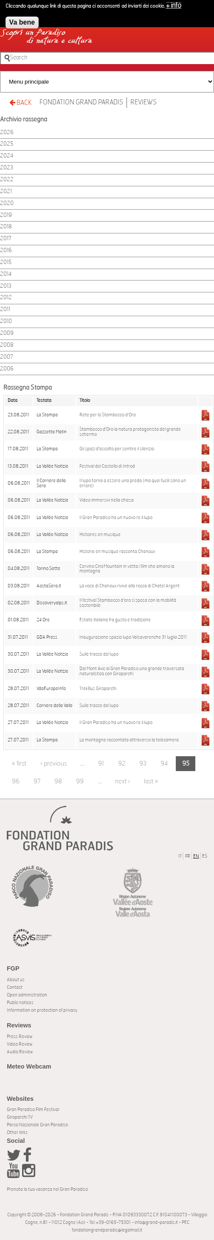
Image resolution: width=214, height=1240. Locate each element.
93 (142, 763)
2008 (7, 345)
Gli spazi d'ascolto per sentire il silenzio (116, 449)
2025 (6, 144)
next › (122, 781)
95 (185, 763)
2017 (5, 238)
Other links (17, 1132)
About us (16, 979)
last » (151, 781)
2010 (6, 321)
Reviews (143, 102)
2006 (7, 369)
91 (101, 763)
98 (58, 781)
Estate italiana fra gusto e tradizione (115, 620)
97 (37, 781)
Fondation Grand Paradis (81, 102)
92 (122, 763)
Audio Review (20, 1051)
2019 (6, 215)
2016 (6, 250)
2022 (7, 179)
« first (19, 763)
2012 (6, 297)
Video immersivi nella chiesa (106, 500)
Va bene (22, 19)
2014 (5, 274)
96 (16, 781)
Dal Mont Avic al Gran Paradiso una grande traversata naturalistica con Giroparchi (131, 671)
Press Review (19, 1036)
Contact (15, 987)
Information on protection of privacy (42, 1010)
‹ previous (53, 763)
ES (204, 856)
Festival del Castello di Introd (107, 466)
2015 (5, 262)
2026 (7, 132)
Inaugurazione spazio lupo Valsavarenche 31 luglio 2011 (133, 637)
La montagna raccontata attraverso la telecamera (129, 740)
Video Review (19, 1044)
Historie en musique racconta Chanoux (117, 552)
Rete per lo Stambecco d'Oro (107, 415)
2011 (5, 309)
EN (196, 856)
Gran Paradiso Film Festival (33, 1109)
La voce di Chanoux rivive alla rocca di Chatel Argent (129, 586)
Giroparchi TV (20, 1117)
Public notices (20, 1002)
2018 (6, 227)
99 (80, 781)
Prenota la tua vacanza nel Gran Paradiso (47, 1189)
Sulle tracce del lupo (98, 654)
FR (187, 856)
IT (180, 856)
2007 (6, 357)
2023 (6, 168)
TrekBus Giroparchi (97, 689)
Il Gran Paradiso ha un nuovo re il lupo (115, 518)
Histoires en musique (100, 535)
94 (164, 763)
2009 (7, 333)
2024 (6, 156)
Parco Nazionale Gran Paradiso (37, 1124)
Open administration (27, 995)
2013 (5, 286)
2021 (6, 191)
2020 (7, 203)
